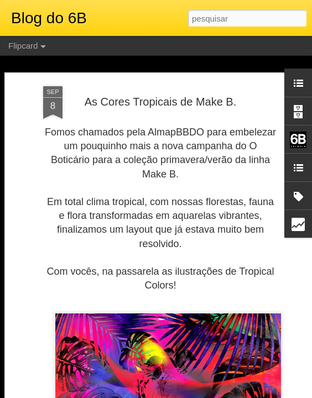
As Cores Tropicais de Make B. (161, 102)
